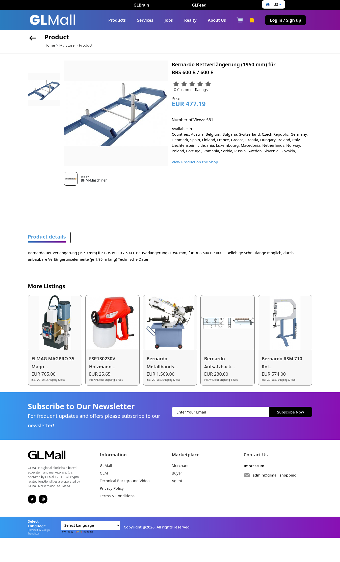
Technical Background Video (125, 480)
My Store (66, 45)
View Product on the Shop (195, 161)
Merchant (180, 465)
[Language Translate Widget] (90, 525)
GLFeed (199, 5)
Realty (190, 20)
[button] (273, 4)
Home (49, 45)
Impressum (254, 465)
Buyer (177, 473)
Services (145, 20)
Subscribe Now (290, 412)
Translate (83, 531)
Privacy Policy (112, 488)
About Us (217, 20)
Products (117, 20)
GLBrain (141, 5)
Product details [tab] (47, 236)
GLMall (106, 465)
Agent (177, 480)
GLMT (105, 473)
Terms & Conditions (117, 495)
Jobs (169, 20)
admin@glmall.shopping (274, 475)
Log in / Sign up (285, 20)
